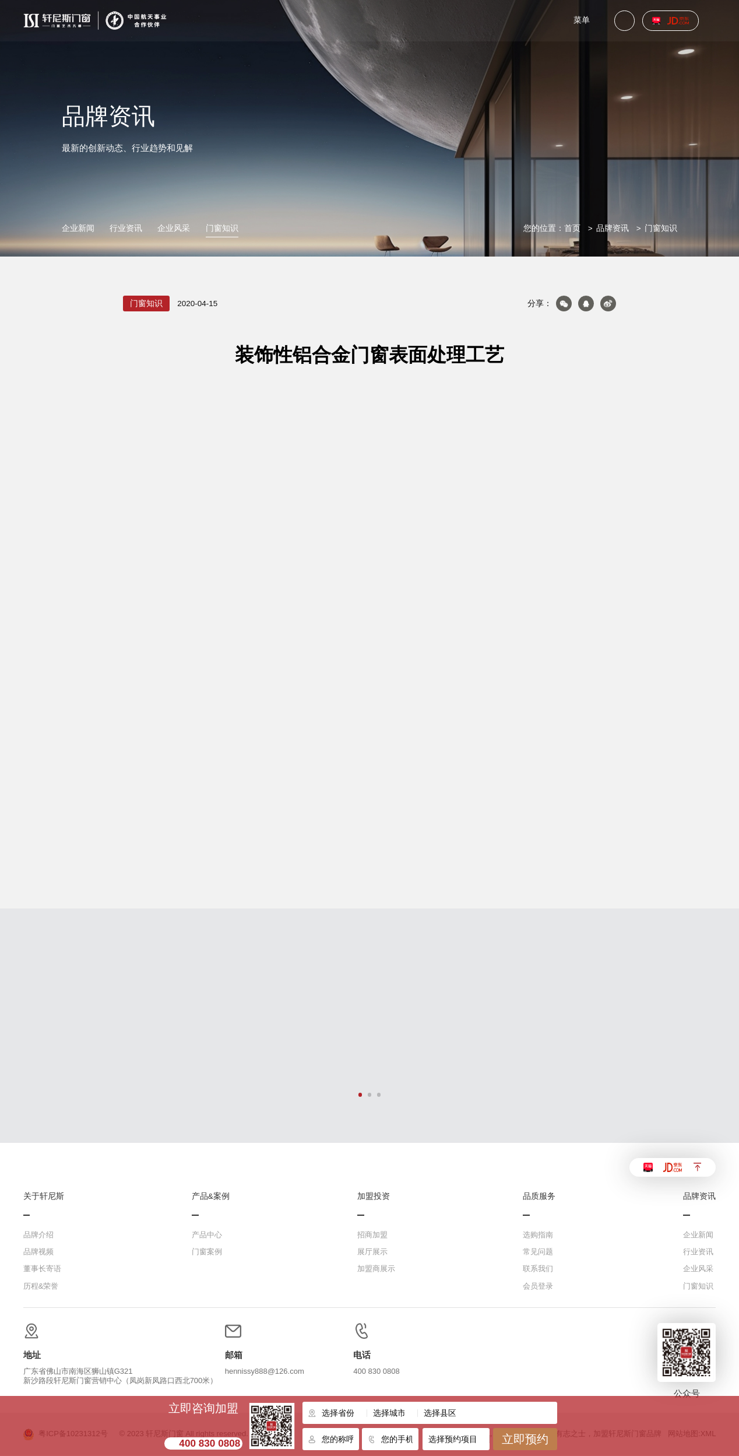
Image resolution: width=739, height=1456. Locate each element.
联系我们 (538, 1269)
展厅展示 (372, 1252)
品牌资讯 (612, 228)
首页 (572, 228)
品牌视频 (38, 1252)
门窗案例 (207, 1252)
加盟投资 (373, 1196)
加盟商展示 (376, 1269)
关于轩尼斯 (43, 1196)
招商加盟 (372, 1235)
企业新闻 (78, 228)
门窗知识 (222, 228)
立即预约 (525, 1439)
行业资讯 (126, 228)
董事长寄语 (42, 1269)
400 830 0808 (209, 1443)
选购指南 (538, 1235)
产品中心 (207, 1235)
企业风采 (173, 228)
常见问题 (538, 1252)
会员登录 (538, 1286)
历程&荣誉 (41, 1286)
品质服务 (539, 1196)
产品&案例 (211, 1196)
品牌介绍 (38, 1235)
